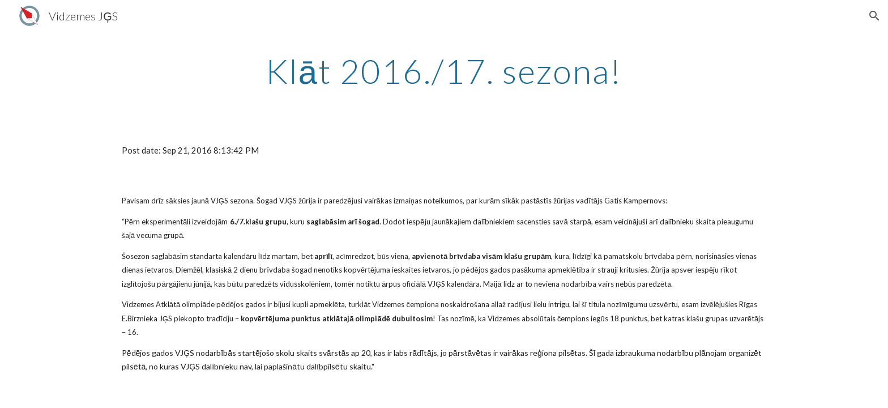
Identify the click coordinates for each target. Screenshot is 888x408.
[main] (444, 71)
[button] (874, 15)
